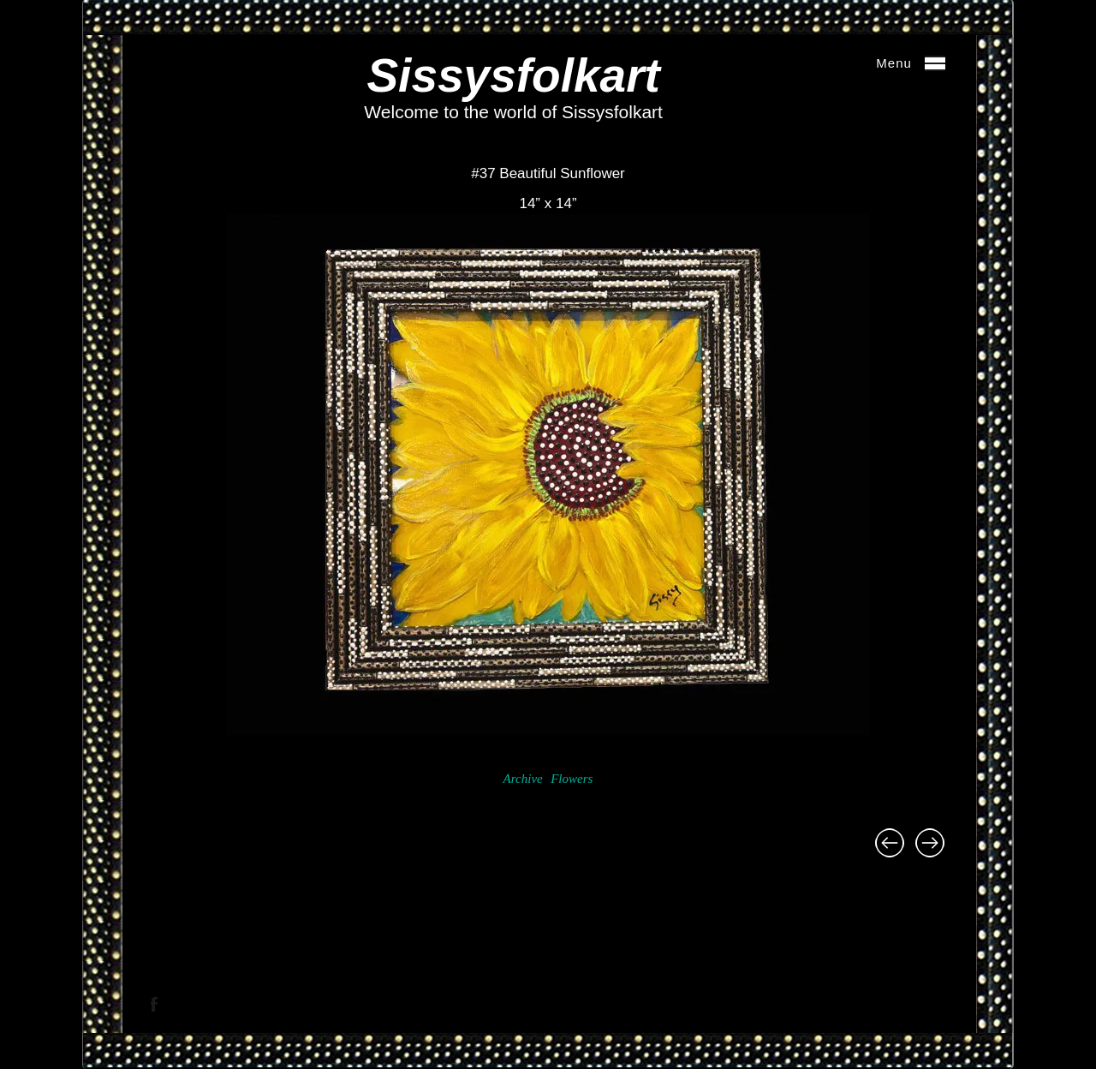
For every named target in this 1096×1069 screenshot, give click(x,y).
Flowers (572, 778)
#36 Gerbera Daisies (889, 842)
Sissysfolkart (512, 75)
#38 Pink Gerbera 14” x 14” (929, 842)
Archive (523, 778)
